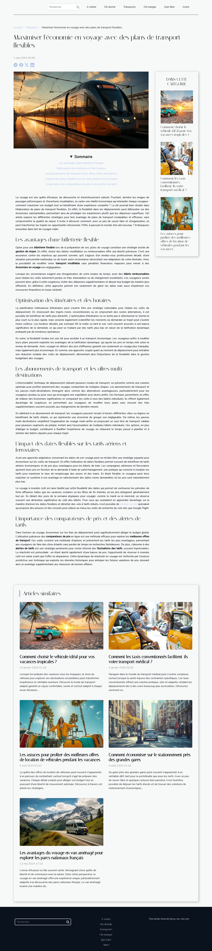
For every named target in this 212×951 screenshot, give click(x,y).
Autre (186, 7)
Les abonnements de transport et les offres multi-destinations (81, 173)
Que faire (169, 7)
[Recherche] (64, 7)
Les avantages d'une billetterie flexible (81, 163)
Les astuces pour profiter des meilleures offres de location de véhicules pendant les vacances (175, 241)
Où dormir (109, 7)
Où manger (150, 7)
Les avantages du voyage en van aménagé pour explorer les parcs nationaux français (61, 855)
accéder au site (128, 504)
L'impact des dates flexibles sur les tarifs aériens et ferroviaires (81, 179)
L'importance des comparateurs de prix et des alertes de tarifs (81, 184)
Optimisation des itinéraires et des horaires (81, 168)
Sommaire (83, 156)
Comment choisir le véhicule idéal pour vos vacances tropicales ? (176, 131)
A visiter (91, 7)
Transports (129, 7)
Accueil (18, 27)
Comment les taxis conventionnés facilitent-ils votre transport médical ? (174, 184)
